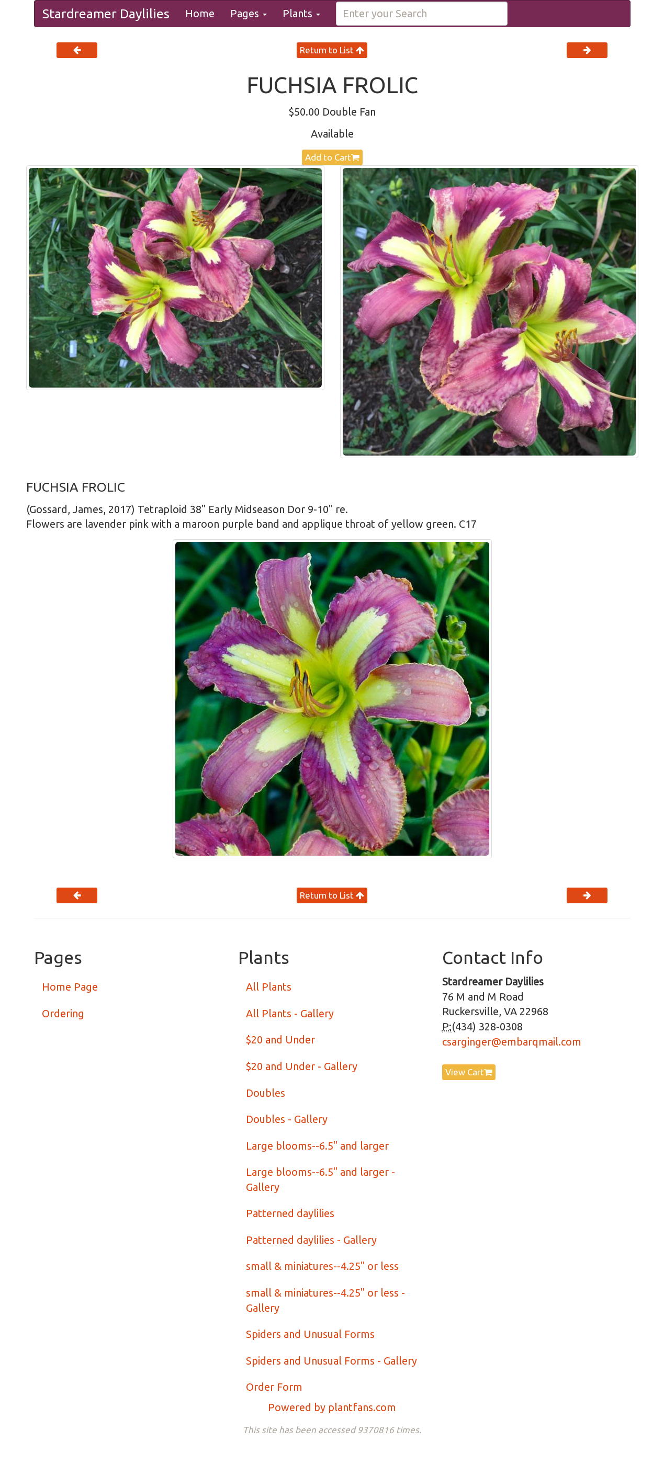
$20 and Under (280, 1040)
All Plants (268, 987)
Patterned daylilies (290, 1213)
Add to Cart (332, 157)
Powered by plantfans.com (332, 1407)
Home (200, 13)
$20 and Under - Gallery (301, 1066)
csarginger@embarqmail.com (511, 1042)
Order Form (274, 1387)
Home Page (70, 987)
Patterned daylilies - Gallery (311, 1240)
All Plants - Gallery (290, 1013)
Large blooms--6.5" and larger (317, 1146)
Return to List (332, 50)
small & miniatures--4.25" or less (322, 1266)
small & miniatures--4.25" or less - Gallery (325, 1300)
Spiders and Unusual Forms (310, 1334)
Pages (248, 13)
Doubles (265, 1093)
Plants (301, 13)
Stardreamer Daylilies (106, 13)
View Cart (468, 1072)
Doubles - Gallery (287, 1119)
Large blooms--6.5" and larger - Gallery (320, 1179)
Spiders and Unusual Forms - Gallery (331, 1361)
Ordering (63, 1013)
